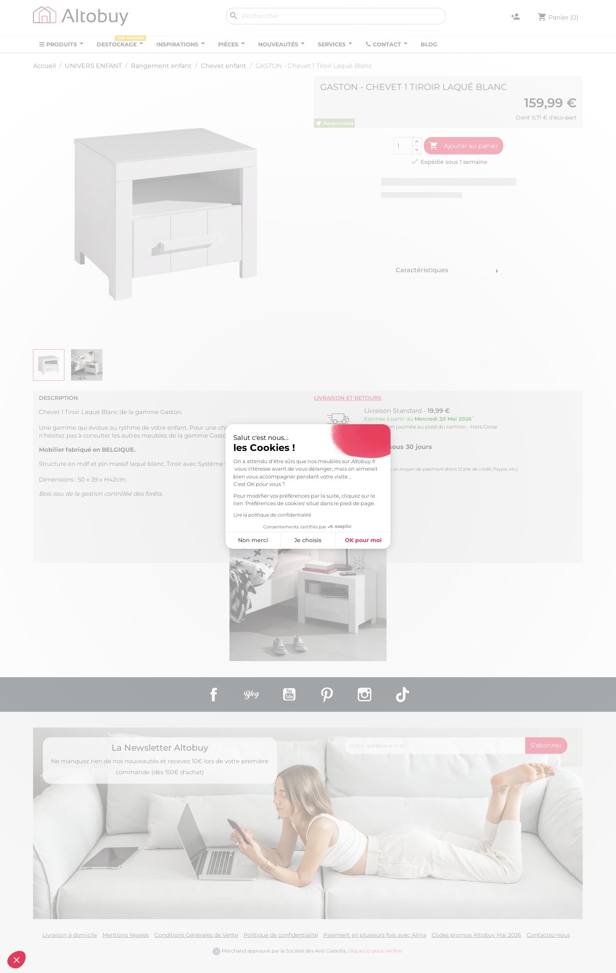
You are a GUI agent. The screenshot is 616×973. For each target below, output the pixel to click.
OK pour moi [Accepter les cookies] (295, 540)
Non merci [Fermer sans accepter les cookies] (185, 540)
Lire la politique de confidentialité (204, 515)
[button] (16, 959)
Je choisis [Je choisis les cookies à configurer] (239, 540)
